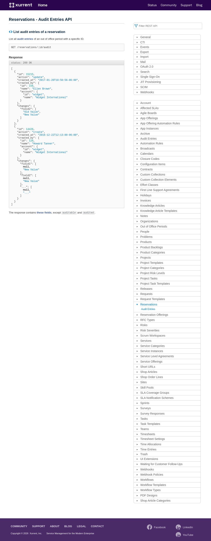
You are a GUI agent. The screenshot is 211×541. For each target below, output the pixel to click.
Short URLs (147, 366)
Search (144, 71)
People (144, 231)
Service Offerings (151, 361)
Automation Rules (151, 143)
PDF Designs (148, 495)
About (54, 526)
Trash (144, 454)
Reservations (148, 304)
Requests (146, 294)
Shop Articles (148, 372)
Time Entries (148, 449)
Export (144, 52)
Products (146, 242)
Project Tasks (148, 278)
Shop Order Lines (151, 377)
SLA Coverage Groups (154, 392)
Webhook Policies (151, 474)
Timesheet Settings (152, 439)
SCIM (144, 87)
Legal (81, 526)
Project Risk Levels (152, 273)
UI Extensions (149, 459)
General (145, 37)
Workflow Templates (153, 485)
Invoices (145, 200)
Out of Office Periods (153, 226)
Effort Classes (149, 184)
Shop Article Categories (155, 500)
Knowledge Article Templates (158, 210)
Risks (143, 325)
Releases (146, 288)
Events (144, 47)
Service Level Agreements (157, 356)
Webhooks (147, 92)
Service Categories (152, 346)
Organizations (149, 221)
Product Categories (152, 252)
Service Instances (151, 351)
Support (186, 5)
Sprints (144, 403)
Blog (199, 5)
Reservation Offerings (154, 314)
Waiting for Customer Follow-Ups (161, 464)
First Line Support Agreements (159, 190)
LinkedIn (188, 527)
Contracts (146, 169)
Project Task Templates (155, 283)
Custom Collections (152, 174)
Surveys (145, 408)
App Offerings (149, 118)
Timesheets (147, 434)
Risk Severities (149, 330)
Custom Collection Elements (158, 179)
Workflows (147, 479)
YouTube (188, 534)
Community (169, 5)
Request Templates (152, 299)
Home (42, 5)
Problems (146, 236)
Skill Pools (147, 387)
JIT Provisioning (150, 82)
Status (152, 5)
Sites (143, 382)
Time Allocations (150, 444)
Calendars (147, 153)
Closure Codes (149, 158)
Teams (144, 429)
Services (145, 340)
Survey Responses (152, 413)
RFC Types (147, 320)
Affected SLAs (149, 108)
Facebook (160, 527)
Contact (97, 526)
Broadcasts (147, 148)
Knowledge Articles (152, 205)
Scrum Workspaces (152, 335)
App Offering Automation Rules (160, 123)
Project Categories (152, 268)
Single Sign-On (150, 76)
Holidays (145, 195)
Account (145, 103)
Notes (144, 216)
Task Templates (150, 423)
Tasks (144, 418)
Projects (145, 257)
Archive (145, 133)
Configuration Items (152, 164)
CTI (142, 42)
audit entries (25, 38)
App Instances (149, 128)
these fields (44, 243)
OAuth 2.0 (146, 66)
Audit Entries (148, 138)
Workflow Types (150, 490)
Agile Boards (148, 113)
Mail (143, 62)
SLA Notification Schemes (156, 398)
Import (144, 56)
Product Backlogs (151, 247)
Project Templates (151, 262)
